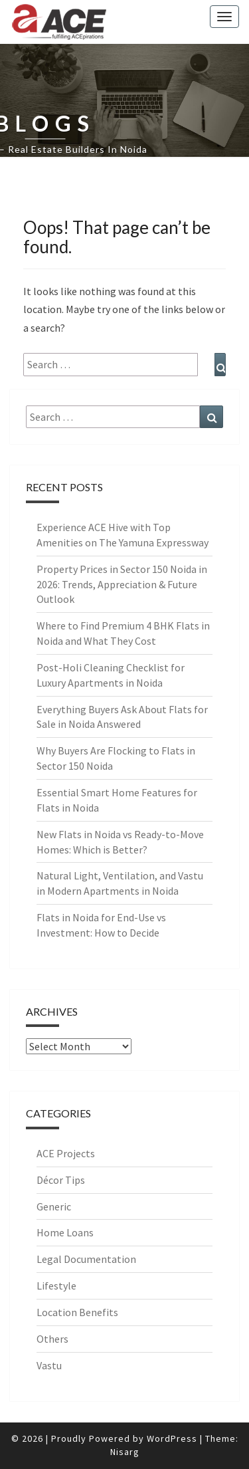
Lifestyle (56, 1285)
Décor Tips (61, 1179)
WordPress (172, 1438)
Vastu (49, 1365)
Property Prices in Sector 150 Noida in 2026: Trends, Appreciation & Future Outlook (122, 584)
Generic (54, 1206)
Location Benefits (77, 1312)
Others (52, 1338)
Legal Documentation (86, 1259)
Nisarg (124, 1452)
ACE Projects (66, 1153)
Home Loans (65, 1232)
